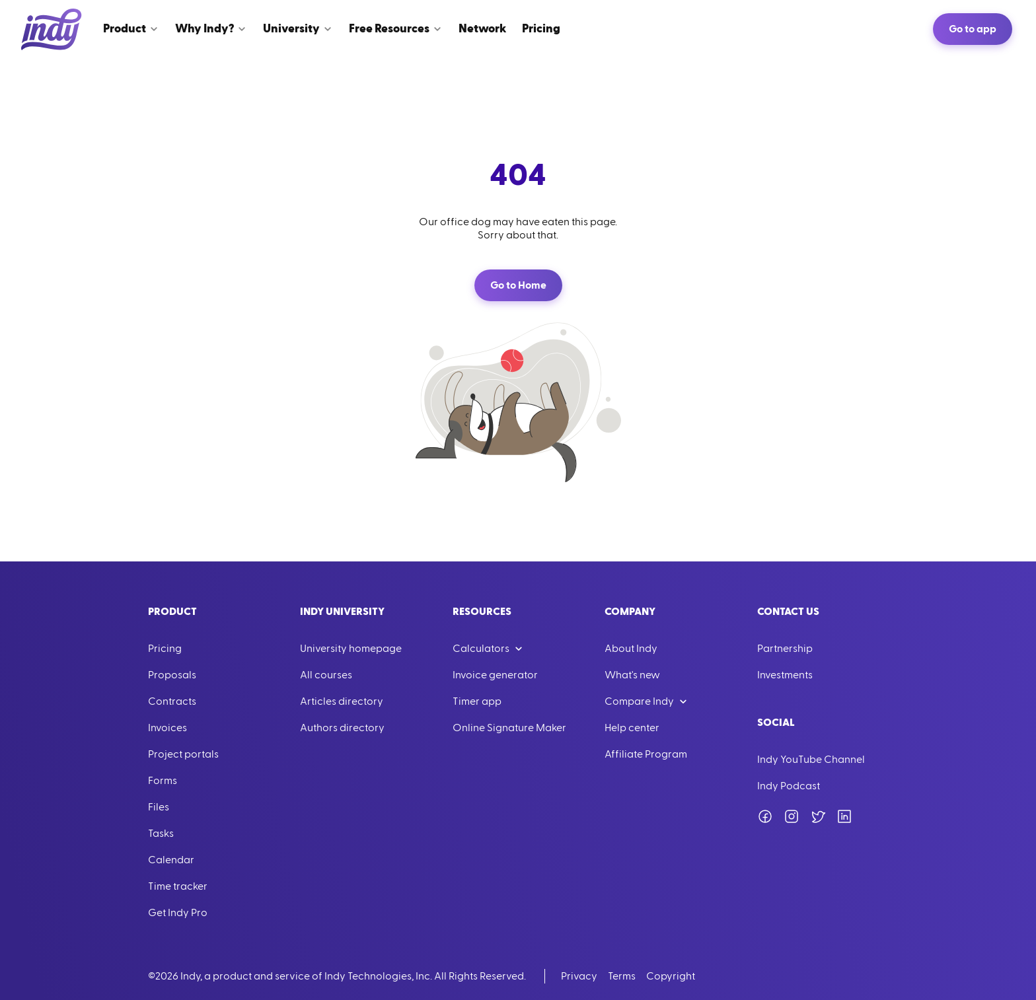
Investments (785, 675)
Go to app (972, 29)
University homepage (351, 648)
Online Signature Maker (509, 728)
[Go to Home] (51, 29)
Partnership (785, 648)
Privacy (579, 976)
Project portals (183, 754)
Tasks (161, 833)
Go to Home (518, 285)
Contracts (172, 701)
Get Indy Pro (177, 913)
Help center (632, 728)
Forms (162, 780)
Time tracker (177, 886)
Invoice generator (495, 675)
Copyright (670, 976)
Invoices (167, 728)
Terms (622, 976)
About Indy (631, 648)
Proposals (172, 675)
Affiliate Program (646, 754)
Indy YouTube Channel (811, 759)
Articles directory (341, 701)
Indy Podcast (788, 786)
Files (158, 807)
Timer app (477, 701)
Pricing (165, 648)
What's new (632, 675)
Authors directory (342, 728)
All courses (326, 675)
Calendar (171, 860)
